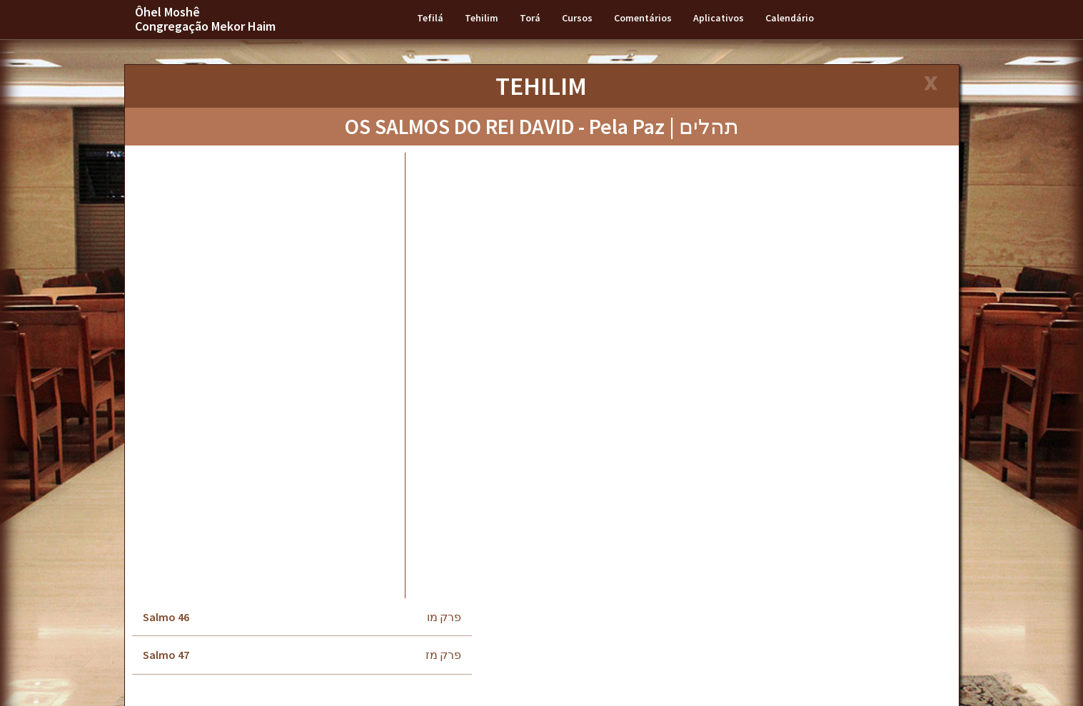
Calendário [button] (789, 17)
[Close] (929, 84)
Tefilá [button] (430, 17)
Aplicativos (718, 17)
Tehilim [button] (481, 17)
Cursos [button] (577, 17)
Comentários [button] (643, 17)
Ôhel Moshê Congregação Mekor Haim (205, 19)
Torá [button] (530, 17)
